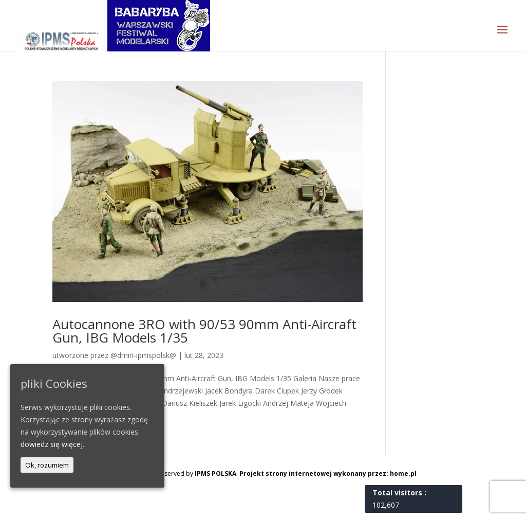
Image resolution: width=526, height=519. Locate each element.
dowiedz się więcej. (52, 444)
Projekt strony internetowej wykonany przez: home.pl (328, 473)
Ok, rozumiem (47, 465)
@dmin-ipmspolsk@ (143, 355)
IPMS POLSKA (215, 473)
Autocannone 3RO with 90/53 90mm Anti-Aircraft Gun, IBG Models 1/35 (204, 331)
